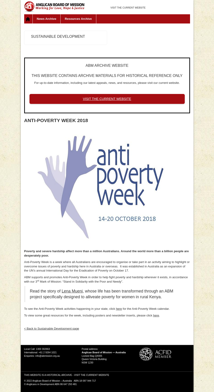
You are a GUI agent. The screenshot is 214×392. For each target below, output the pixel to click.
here (119, 308)
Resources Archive (78, 18)
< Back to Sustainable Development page (51, 328)
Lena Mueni (72, 291)
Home (28, 18)
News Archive (46, 18)
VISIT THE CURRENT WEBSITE (128, 7)
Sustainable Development (58, 36)
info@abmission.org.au (47, 356)
